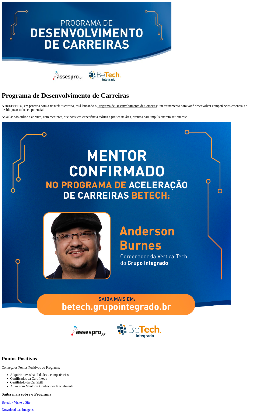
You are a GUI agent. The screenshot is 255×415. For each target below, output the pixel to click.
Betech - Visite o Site (16, 402)
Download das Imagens (18, 409)
